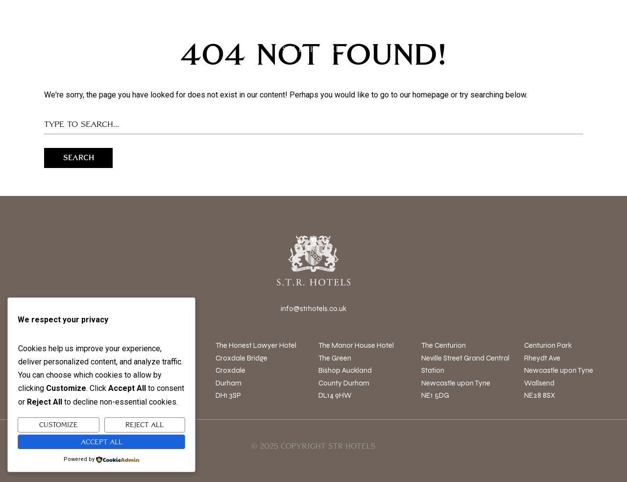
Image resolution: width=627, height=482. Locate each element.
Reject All (144, 425)
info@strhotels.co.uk (313, 308)
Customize (58, 425)
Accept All (101, 442)
